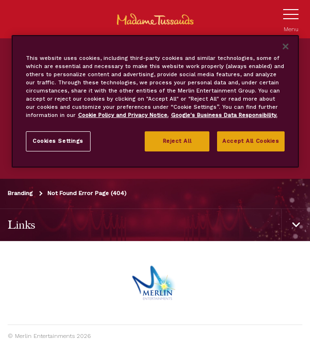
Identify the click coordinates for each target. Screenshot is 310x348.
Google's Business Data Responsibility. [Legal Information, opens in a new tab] (224, 115)
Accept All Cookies (250, 141)
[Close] (285, 46)
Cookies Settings (58, 141)
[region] (155, 101)
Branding (20, 193)
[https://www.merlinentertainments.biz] (155, 283)
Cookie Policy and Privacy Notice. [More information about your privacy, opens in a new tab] (123, 115)
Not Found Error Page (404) (86, 193)
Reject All (177, 141)
